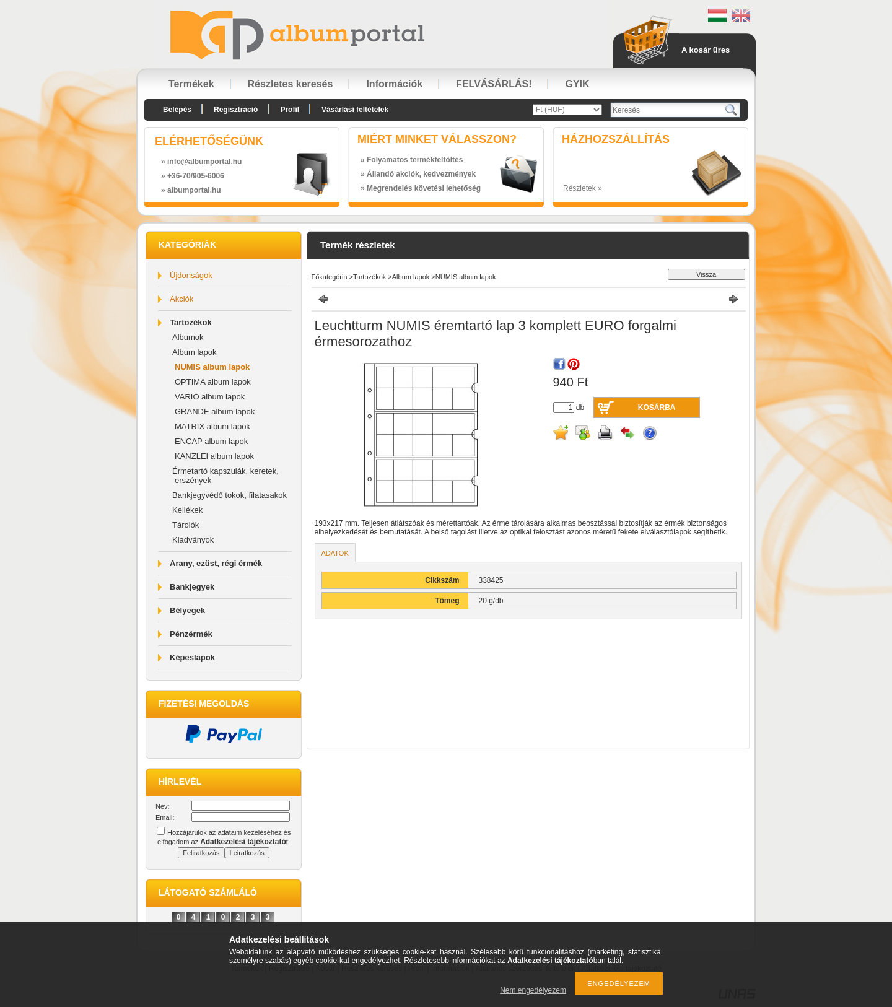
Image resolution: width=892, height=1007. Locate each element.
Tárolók (185, 525)
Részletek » (582, 188)
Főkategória (330, 277)
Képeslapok (192, 657)
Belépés (177, 109)
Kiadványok (193, 539)
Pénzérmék (191, 634)
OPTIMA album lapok (213, 381)
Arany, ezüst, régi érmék (216, 563)
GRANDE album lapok (215, 411)
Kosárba (657, 407)
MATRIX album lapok (212, 426)
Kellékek (187, 510)
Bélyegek (187, 610)
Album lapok (194, 352)
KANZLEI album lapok (214, 456)
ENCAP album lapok (211, 441)
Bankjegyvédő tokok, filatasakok (229, 495)
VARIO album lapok (210, 396)
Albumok (188, 337)
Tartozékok (191, 322)
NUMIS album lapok (212, 367)
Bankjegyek (192, 586)
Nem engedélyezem (533, 990)
